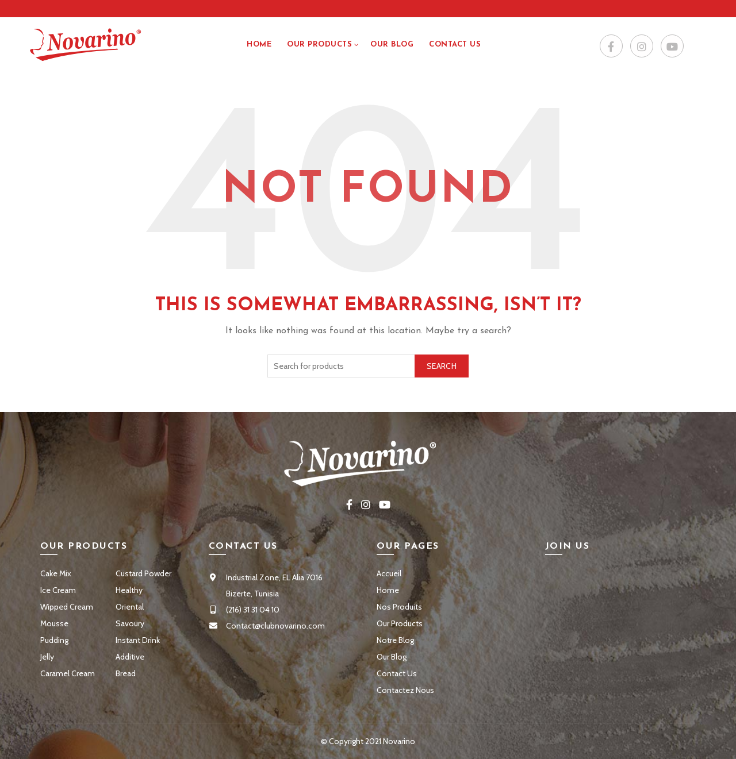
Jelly (47, 657)
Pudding (54, 640)
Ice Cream (58, 590)
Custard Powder (143, 573)
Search (442, 366)
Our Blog (391, 44)
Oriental (130, 607)
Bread (126, 673)
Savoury (130, 623)
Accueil (389, 573)
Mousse (54, 623)
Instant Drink (138, 640)
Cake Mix (55, 573)
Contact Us (397, 673)
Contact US (455, 44)
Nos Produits (399, 607)
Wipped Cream (66, 607)
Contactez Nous (405, 690)
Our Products (319, 44)
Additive (130, 657)
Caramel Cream (67, 673)
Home (259, 44)
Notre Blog (395, 640)
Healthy (129, 590)
